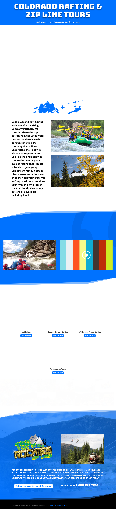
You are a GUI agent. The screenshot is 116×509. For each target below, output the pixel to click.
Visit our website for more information (33, 486)
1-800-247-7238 (87, 485)
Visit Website (26, 335)
